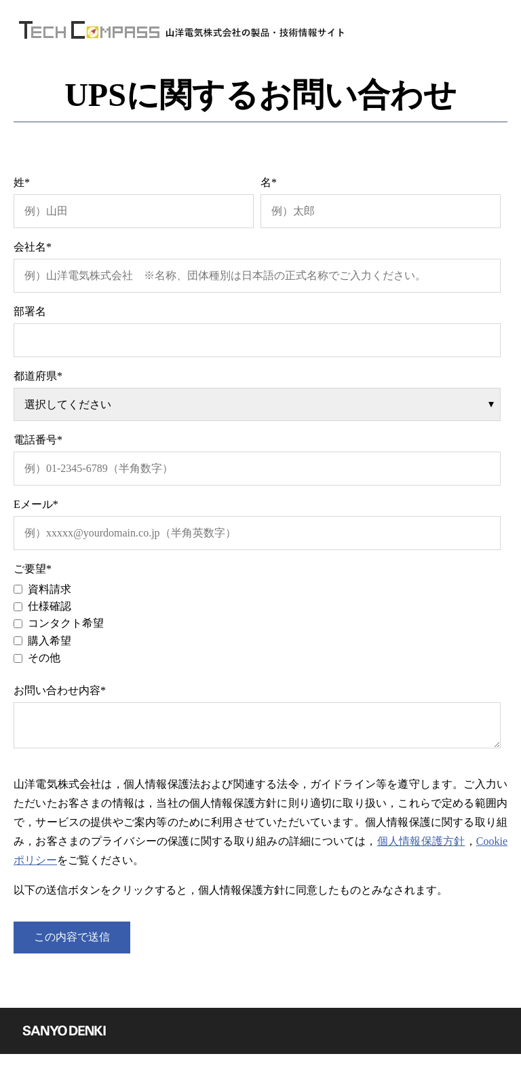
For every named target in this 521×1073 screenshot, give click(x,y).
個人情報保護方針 (421, 841)
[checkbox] (257, 624)
